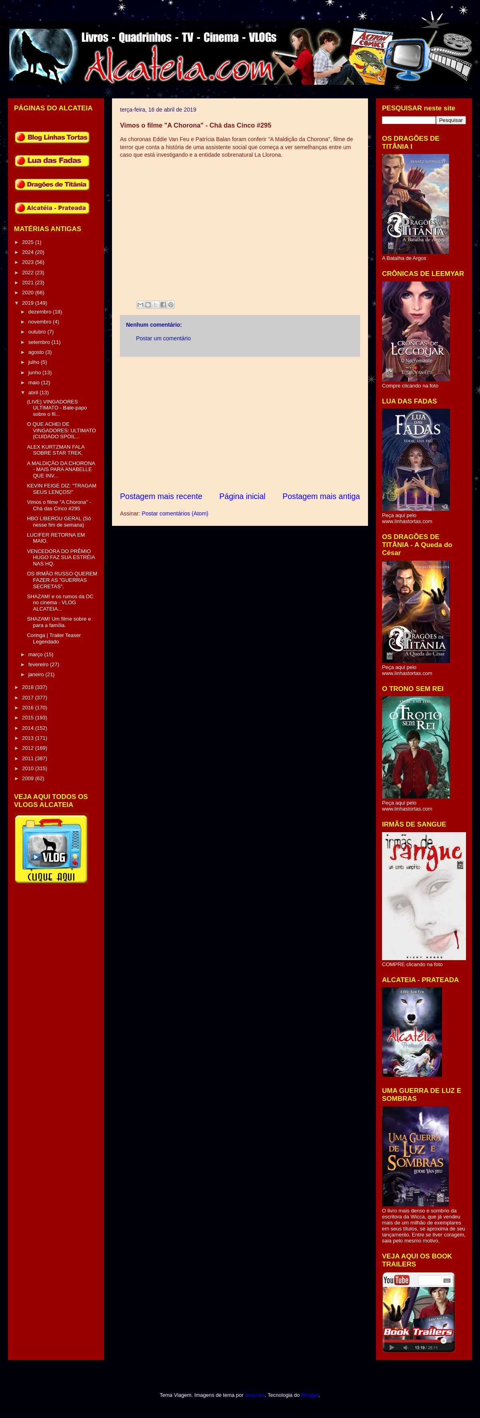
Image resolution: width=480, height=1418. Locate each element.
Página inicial (242, 496)
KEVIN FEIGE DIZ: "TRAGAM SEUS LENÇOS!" (61, 489)
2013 (28, 738)
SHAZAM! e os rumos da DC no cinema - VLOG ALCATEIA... (60, 602)
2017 (28, 698)
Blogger (310, 1395)
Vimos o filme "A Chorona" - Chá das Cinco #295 (59, 505)
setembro (40, 342)
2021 (28, 283)
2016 (28, 708)
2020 (28, 293)
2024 (28, 252)
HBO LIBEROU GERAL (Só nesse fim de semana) (59, 521)
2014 (28, 728)
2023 (28, 262)
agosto (37, 352)
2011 (28, 758)
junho (35, 372)
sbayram (255, 1395)
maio (34, 382)
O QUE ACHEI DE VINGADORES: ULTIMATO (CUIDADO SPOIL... (61, 430)
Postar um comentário (163, 338)
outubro (38, 332)
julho (34, 362)
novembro (40, 322)
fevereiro (39, 664)
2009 (28, 778)
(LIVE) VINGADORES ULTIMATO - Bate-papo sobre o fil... (57, 408)
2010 (28, 768)
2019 (28, 303)
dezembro (40, 312)
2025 (28, 242)
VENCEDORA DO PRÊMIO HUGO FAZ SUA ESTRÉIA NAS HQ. (61, 557)
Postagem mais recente (161, 496)
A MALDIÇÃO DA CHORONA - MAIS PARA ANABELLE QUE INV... (61, 469)
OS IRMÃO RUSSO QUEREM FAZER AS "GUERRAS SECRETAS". (62, 580)
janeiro (37, 674)
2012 (28, 748)
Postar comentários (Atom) (175, 513)
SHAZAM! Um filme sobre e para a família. (59, 622)
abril (34, 392)
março (36, 654)
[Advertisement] (240, 424)
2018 (28, 687)
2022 (28, 273)
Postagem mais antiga (321, 496)
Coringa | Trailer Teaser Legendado (54, 638)
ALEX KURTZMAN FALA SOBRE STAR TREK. (55, 450)
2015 (28, 718)
